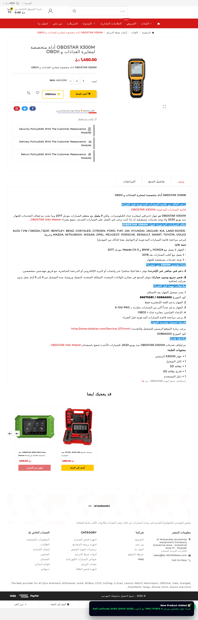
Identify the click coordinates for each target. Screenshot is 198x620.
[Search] (74, 21)
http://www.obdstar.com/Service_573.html (100, 340)
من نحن (139, 556)
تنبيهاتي (45, 580)
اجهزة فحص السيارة (85, 551)
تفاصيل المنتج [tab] (156, 193)
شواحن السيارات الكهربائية (81, 571)
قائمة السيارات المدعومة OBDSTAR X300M (158, 221)
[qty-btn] (77, 93)
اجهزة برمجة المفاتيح (85, 556)
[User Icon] (47, 21)
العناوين (45, 566)
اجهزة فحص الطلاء (86, 580)
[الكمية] (83, 93)
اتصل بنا (139, 561)
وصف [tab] (181, 193)
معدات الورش (89, 575)
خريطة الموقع (136, 566)
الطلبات (45, 556)
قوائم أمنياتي (42, 575)
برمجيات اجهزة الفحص (84, 561)
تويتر (25, 120)
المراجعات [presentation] (129, 193)
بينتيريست (17, 120)
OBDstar (54, 106)
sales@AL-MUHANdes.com (170, 567)
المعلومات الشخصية (38, 551)
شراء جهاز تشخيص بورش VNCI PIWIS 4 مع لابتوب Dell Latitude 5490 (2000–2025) (142, 608)
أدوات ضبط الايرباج (86, 566)
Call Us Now (179, 572)
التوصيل (139, 551)
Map (141, 571)
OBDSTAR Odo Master (45, 231)
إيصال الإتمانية (41, 561)
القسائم (45, 571)
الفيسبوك (32, 120)
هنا (143, 393)
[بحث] (103, 21)
